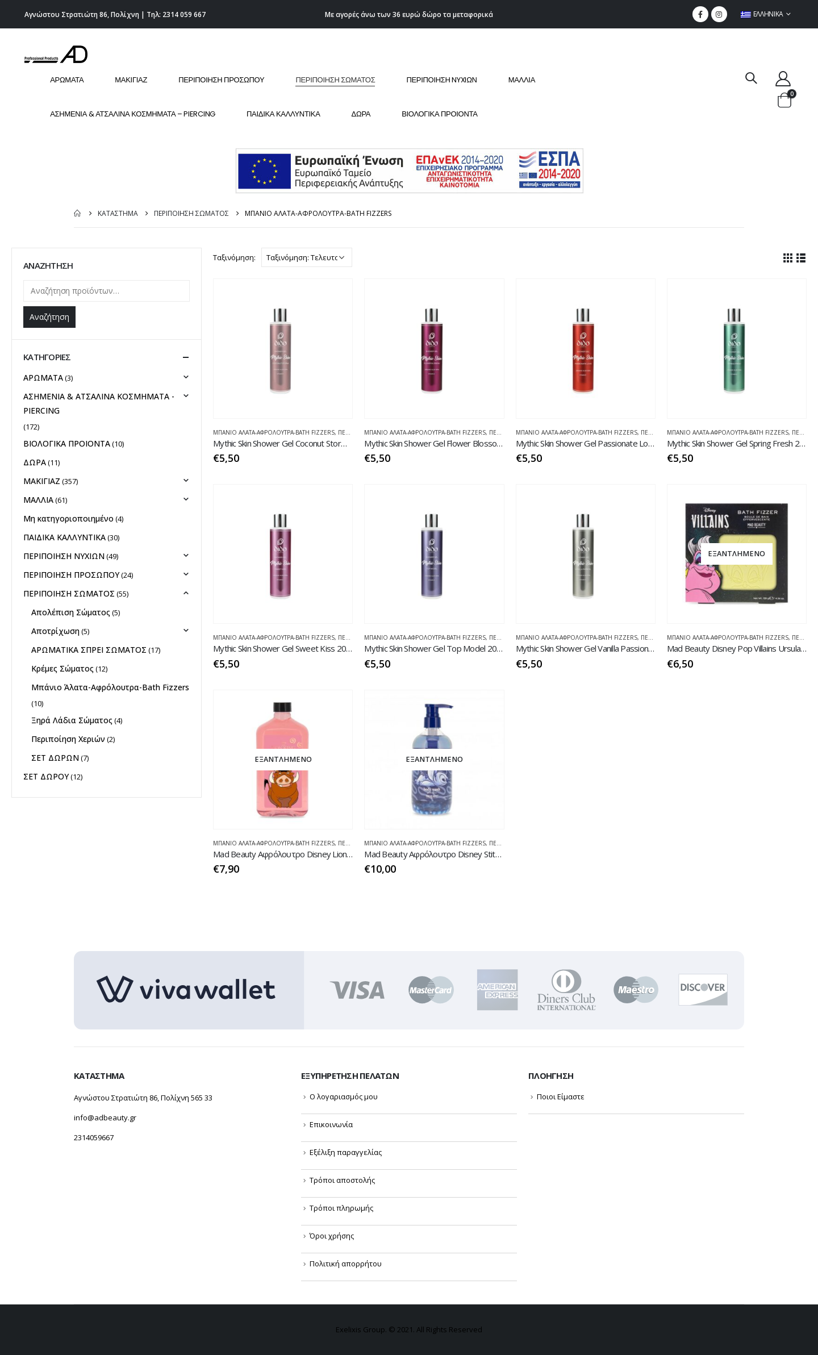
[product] (283, 348)
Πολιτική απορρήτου (346, 1263)
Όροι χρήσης (332, 1236)
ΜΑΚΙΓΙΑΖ (131, 79)
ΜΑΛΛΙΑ (521, 79)
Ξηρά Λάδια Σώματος (71, 720)
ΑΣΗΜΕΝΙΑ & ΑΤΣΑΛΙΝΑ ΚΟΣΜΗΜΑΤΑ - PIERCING (98, 403)
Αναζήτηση (49, 316)
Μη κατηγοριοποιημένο (68, 518)
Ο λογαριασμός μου (344, 1096)
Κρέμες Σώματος (62, 668)
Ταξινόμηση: (234, 257)
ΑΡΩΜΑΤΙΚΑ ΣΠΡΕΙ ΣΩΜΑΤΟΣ (89, 649)
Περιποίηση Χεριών (68, 738)
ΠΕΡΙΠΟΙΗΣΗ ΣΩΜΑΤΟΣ (335, 79)
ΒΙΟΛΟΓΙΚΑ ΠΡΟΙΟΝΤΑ (439, 114)
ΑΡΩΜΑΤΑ (67, 79)
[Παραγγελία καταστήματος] (306, 257)
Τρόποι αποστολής (342, 1180)
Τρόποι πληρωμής (341, 1208)
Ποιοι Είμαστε (561, 1096)
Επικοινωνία (331, 1124)
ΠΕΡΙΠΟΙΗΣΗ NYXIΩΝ (441, 79)
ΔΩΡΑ (361, 114)
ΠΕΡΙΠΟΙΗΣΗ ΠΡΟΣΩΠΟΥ (221, 79)
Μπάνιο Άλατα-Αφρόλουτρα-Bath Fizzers (274, 432)
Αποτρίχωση (55, 631)
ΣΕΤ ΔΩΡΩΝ (55, 757)
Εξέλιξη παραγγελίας (346, 1152)
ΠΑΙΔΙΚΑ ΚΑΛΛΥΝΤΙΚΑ (283, 114)
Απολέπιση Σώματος (70, 612)
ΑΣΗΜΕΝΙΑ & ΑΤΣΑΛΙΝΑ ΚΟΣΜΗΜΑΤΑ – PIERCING (132, 114)
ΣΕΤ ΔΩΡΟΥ (46, 776)
